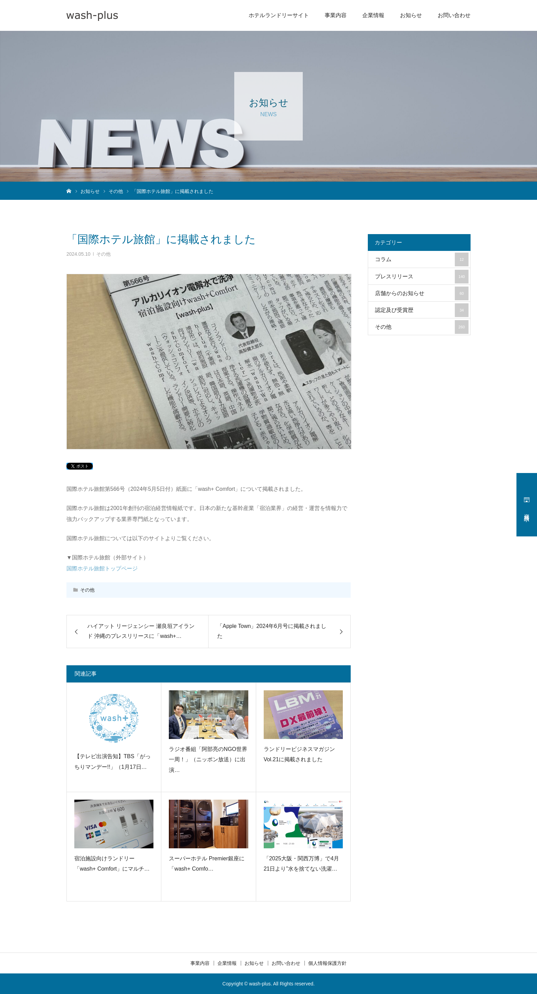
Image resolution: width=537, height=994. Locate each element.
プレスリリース (422, 276)
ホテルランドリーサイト (279, 15)
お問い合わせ (454, 15)
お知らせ (411, 15)
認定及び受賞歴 (422, 310)
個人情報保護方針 (327, 963)
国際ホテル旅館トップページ (102, 568)
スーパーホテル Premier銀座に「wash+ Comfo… (206, 864)
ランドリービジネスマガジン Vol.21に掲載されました (299, 754)
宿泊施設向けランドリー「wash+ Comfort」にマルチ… (112, 864)
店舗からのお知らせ (422, 293)
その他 (103, 254)
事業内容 (336, 15)
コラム (422, 259)
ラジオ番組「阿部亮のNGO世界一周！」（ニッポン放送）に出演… (208, 759)
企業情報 (373, 15)
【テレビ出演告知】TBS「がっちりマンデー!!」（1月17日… (112, 761)
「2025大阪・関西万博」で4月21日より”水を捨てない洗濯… (301, 864)
